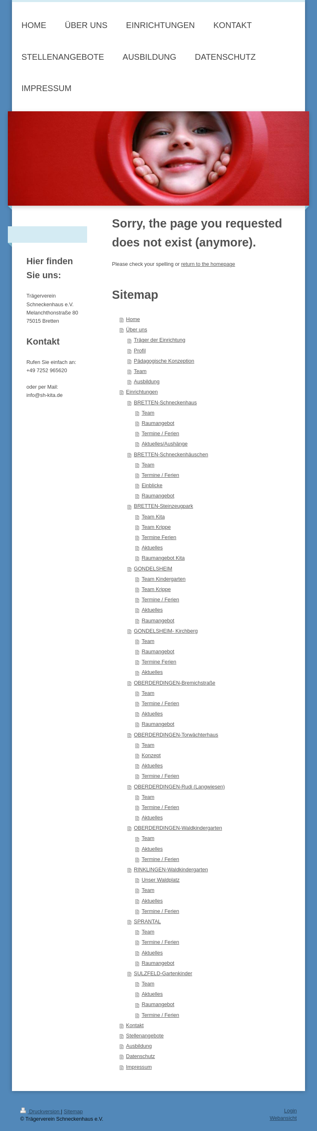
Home (133, 319)
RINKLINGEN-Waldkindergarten (171, 870)
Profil (140, 351)
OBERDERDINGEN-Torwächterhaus (176, 735)
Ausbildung (146, 382)
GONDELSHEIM (153, 569)
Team (140, 371)
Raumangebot (158, 423)
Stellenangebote (144, 1036)
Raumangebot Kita (163, 558)
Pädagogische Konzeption (164, 361)
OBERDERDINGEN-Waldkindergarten (178, 828)
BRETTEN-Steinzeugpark (163, 506)
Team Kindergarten (163, 579)
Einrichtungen (142, 392)
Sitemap (73, 1112)
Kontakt (135, 1025)
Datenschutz (140, 1056)
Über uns (136, 330)
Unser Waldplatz (161, 880)
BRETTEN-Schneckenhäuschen (171, 455)
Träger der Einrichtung (159, 340)
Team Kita (153, 517)
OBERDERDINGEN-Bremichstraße (174, 683)
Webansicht (283, 1118)
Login (290, 1111)
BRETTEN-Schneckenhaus (165, 403)
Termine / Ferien (160, 433)
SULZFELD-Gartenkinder (163, 973)
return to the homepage (208, 264)
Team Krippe (156, 527)
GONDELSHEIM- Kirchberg (166, 631)
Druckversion (40, 1112)
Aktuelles (152, 548)
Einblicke (152, 485)
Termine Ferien (159, 537)
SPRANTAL (147, 922)
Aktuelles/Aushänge (164, 444)
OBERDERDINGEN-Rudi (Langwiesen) (179, 787)
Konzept (151, 755)
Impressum (138, 1067)
